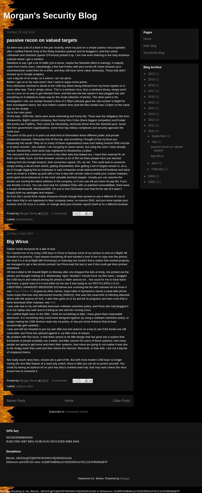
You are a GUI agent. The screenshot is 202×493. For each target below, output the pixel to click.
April (155, 163)
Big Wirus (17, 241)
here (53, 302)
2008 (151, 182)
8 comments (59, 380)
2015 (151, 102)
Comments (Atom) (77, 411)
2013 (151, 113)
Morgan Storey (29, 213)
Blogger (124, 478)
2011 (151, 125)
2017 (151, 91)
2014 (151, 108)
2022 (151, 73)
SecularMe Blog (154, 52)
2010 (151, 131)
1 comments (59, 213)
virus (30, 386)
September (159, 136)
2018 (151, 85)
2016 (151, 96)
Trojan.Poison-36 (22, 291)
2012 (151, 119)
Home (69, 401)
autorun (21, 386)
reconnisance (24, 219)
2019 (151, 79)
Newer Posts (16, 401)
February (158, 169)
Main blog (150, 45)
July (155, 141)
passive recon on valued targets (42, 40)
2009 (151, 176)
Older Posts (121, 401)
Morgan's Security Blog (50, 15)
